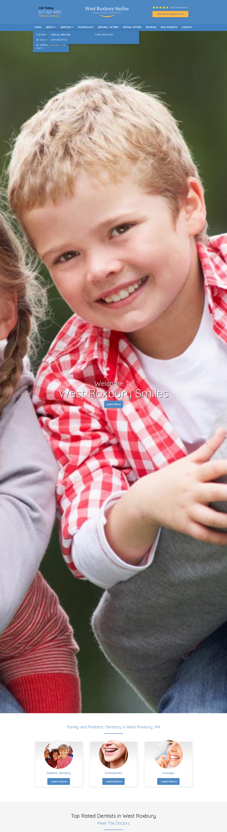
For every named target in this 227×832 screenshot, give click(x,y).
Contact (187, 27)
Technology (86, 27)
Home (38, 27)
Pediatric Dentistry (49, 15)
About (50, 27)
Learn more (58, 781)
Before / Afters (108, 27)
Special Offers (132, 27)
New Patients (169, 27)
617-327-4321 (50, 12)
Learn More (113, 404)
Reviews (151, 27)
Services (66, 27)
